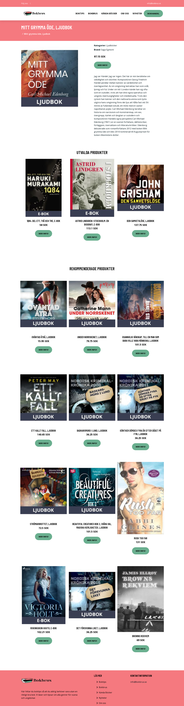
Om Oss (125, 13)
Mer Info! (102, 65)
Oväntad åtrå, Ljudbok (43, 337)
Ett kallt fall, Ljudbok (43, 430)
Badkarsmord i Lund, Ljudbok (92, 430)
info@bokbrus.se (154, 3)
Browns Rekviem (140, 636)
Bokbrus (93, 13)
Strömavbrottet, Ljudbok (43, 523)
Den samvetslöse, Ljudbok (140, 220)
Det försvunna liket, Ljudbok (92, 628)
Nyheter (137, 13)
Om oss (102, 703)
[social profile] (30, 3)
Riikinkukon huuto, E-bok (43, 628)
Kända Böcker (109, 13)
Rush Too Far (140, 538)
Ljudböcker (111, 45)
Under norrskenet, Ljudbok (92, 337)
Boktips (80, 13)
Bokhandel (153, 13)
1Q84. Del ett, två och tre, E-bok (43, 220)
